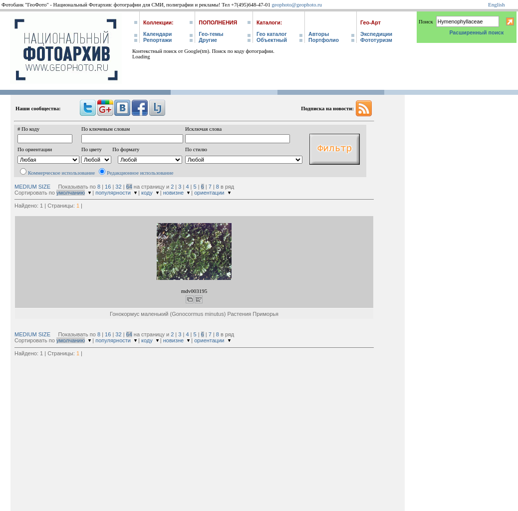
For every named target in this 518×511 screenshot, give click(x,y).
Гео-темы (211, 34)
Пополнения (218, 22)
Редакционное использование (140, 173)
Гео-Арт (370, 22)
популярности (113, 193)
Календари (157, 34)
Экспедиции (376, 34)
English (496, 4)
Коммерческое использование (61, 173)
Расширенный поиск (476, 32)
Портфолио (323, 40)
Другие (208, 40)
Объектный (272, 40)
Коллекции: (158, 22)
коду (147, 193)
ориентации (209, 193)
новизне (173, 193)
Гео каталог (272, 34)
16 (108, 187)
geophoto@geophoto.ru (296, 4)
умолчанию (70, 193)
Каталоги (268, 22)
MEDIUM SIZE (32, 187)
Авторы (318, 34)
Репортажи (157, 40)
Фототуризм (376, 40)
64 (129, 187)
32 (118, 187)
